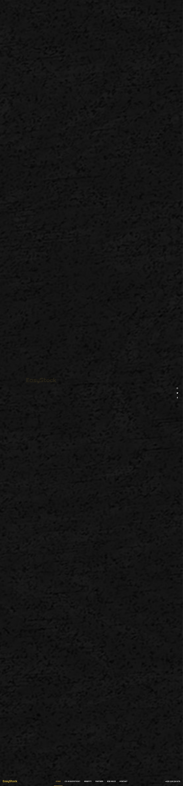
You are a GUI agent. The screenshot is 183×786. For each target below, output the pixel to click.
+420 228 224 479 (172, 781)
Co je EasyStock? (72, 781)
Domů (58, 781)
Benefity (88, 781)
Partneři (99, 781)
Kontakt (123, 781)
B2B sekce (111, 781)
